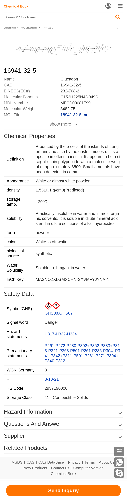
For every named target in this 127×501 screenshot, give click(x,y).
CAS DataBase (51, 462)
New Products (35, 468)
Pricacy (74, 462)
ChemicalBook (10, 28)
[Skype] (119, 473)
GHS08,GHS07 (59, 313)
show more (60, 124)
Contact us (60, 468)
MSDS (17, 462)
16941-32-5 (48, 28)
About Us (107, 462)
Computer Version (88, 468)
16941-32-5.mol (75, 115)
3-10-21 (52, 379)
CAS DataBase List (29, 28)
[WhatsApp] (119, 462)
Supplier (14, 435)
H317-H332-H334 (61, 334)
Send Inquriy (63, 490)
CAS (30, 462)
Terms (89, 462)
